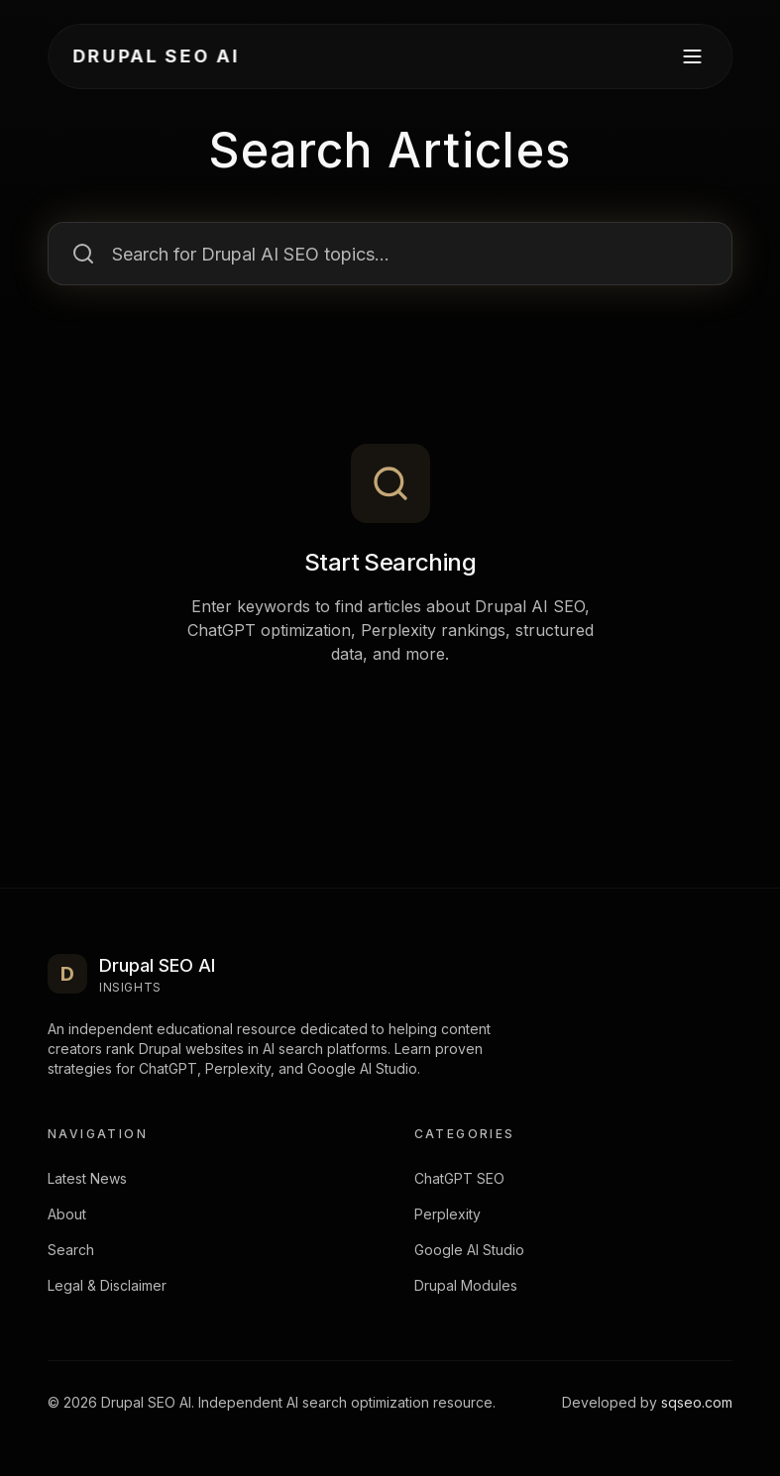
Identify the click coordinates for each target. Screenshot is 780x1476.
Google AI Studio (469, 1249)
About (67, 1214)
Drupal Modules (465, 1285)
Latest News (87, 1178)
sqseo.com (696, 1402)
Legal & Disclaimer (107, 1285)
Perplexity (447, 1214)
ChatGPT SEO (459, 1178)
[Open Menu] (692, 56)
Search (71, 1249)
